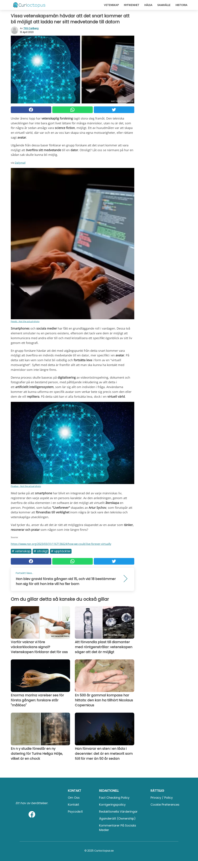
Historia (181, 5)
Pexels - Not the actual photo (25, 321)
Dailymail (20, 162)
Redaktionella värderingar (118, 811)
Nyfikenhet (131, 5)
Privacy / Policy (162, 798)
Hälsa (148, 5)
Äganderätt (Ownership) (117, 818)
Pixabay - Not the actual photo (26, 486)
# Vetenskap (21, 551)
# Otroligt (41, 551)
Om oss (74, 798)
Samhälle (163, 5)
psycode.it (75, 811)
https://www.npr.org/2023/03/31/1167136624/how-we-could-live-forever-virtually (61, 544)
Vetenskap (111, 5)
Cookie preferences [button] (165, 804)
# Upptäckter (61, 551)
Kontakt (73, 804)
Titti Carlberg (31, 28)
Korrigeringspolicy (112, 804)
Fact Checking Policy (114, 798)
